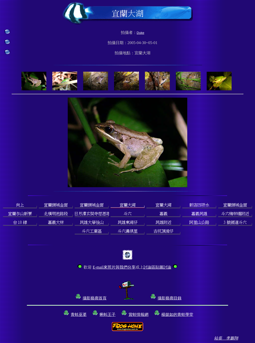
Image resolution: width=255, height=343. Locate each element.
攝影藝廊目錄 (170, 298)
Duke (140, 33)
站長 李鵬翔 (226, 338)
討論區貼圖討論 (157, 267)
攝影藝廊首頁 (95, 298)
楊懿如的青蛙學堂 (177, 314)
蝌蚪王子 (108, 314)
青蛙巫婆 (79, 314)
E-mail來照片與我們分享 (114, 267)
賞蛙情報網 (138, 314)
